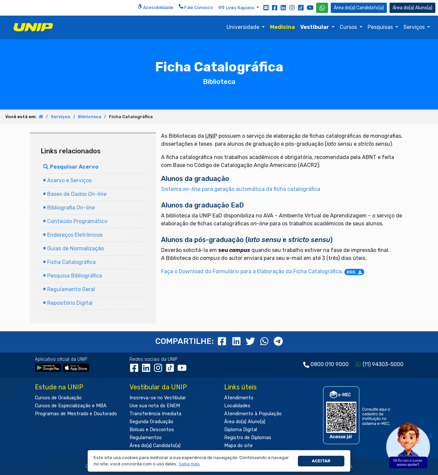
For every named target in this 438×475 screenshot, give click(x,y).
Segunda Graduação (151, 422)
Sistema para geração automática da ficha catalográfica (240, 189)
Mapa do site (238, 445)
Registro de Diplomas (247, 437)
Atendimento (238, 398)
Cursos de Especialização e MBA (71, 406)
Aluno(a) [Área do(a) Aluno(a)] (412, 8)
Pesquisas (381, 27)
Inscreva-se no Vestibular (158, 398)
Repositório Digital (68, 303)
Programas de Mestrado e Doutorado (76, 414)
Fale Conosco (196, 7)
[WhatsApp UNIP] (322, 8)
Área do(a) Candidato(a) (155, 445)
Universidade (243, 27)
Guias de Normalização (73, 248)
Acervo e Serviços (67, 180)
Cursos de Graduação (58, 398)
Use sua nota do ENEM (155, 406)
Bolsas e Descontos (152, 430)
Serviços (414, 27)
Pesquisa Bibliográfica (72, 276)
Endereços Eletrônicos (73, 235)
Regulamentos (146, 437)
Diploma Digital (240, 430)
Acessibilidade (155, 7)
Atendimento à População (253, 414)
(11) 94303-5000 (383, 364)
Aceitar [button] (321, 460)
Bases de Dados (75, 194)
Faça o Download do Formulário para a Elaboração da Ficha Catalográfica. (262, 271)
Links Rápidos (236, 7)
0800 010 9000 (329, 364)
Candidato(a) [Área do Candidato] (359, 8)
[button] (189, 464)
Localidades (237, 406)
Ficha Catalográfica (69, 262)
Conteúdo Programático (75, 221)
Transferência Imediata (155, 414)
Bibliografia (69, 207)
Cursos (349, 27)
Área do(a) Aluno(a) (244, 422)
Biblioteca (89, 116)
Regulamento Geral (69, 289)
